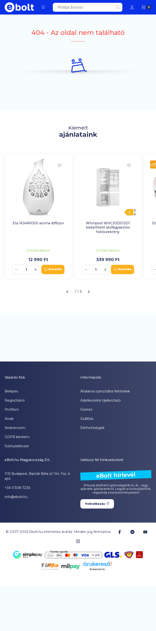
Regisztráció (15, 400)
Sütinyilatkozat (17, 446)
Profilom (12, 409)
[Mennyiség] (26, 269)
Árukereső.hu (97, 569)
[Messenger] (132, 532)
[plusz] (36, 269)
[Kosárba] (52, 269)
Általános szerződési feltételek (105, 391)
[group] (78, 216)
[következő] (88, 291)
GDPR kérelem (17, 437)
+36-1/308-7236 (17, 488)
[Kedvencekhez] (59, 165)
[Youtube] (145, 532)
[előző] (67, 291)
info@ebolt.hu (16, 497)
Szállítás (86, 419)
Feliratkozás (97, 504)
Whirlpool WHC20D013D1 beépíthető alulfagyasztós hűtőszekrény (108, 227)
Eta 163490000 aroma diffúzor (38, 223)
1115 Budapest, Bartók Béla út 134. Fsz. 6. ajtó (38, 476)
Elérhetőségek (92, 428)
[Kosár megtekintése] (146, 7)
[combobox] (88, 7)
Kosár (9, 419)
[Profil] (132, 7)
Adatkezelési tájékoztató (100, 400)
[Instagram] (78, 541)
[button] (43, 7)
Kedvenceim (15, 428)
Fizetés (86, 409)
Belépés (11, 391)
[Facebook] (119, 532)
